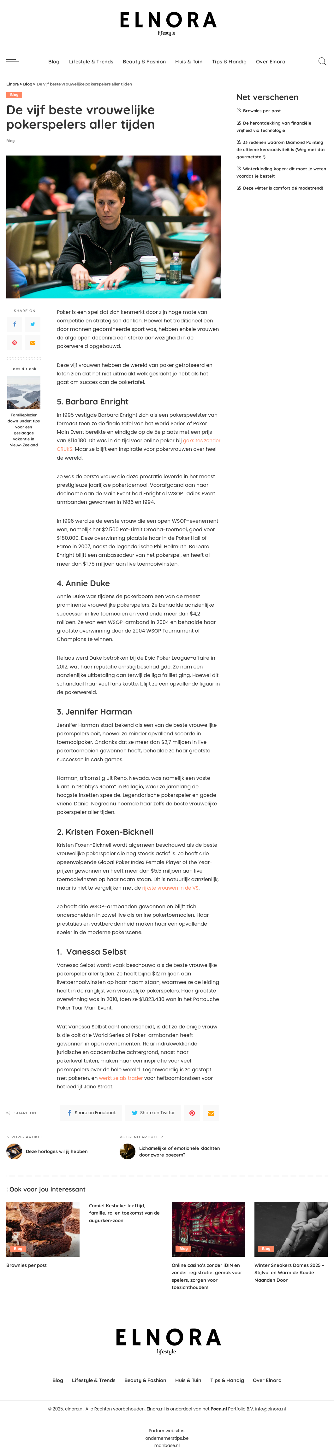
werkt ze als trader (121, 1078)
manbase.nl (167, 1446)
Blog (14, 95)
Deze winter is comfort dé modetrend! (283, 188)
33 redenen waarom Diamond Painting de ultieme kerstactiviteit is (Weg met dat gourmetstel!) (280, 149)
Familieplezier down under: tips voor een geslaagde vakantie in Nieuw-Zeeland (24, 429)
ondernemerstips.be (167, 1438)
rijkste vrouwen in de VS (171, 888)
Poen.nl (219, 1409)
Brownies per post (262, 110)
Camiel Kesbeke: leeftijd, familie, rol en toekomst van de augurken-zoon (123, 1212)
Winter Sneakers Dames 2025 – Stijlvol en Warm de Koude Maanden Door (290, 1272)
